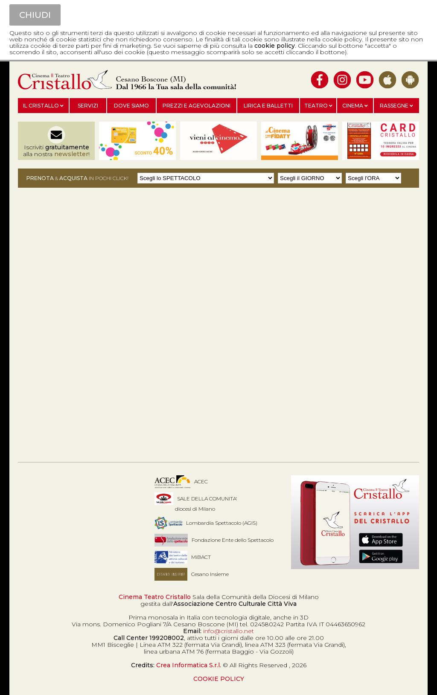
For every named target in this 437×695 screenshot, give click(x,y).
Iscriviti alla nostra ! (56, 150)
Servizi (88, 105)
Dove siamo (131, 105)
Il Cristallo (43, 105)
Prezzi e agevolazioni (196, 105)
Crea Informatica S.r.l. (188, 665)
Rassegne (396, 105)
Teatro (318, 105)
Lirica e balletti (268, 105)
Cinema (355, 105)
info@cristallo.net (228, 631)
